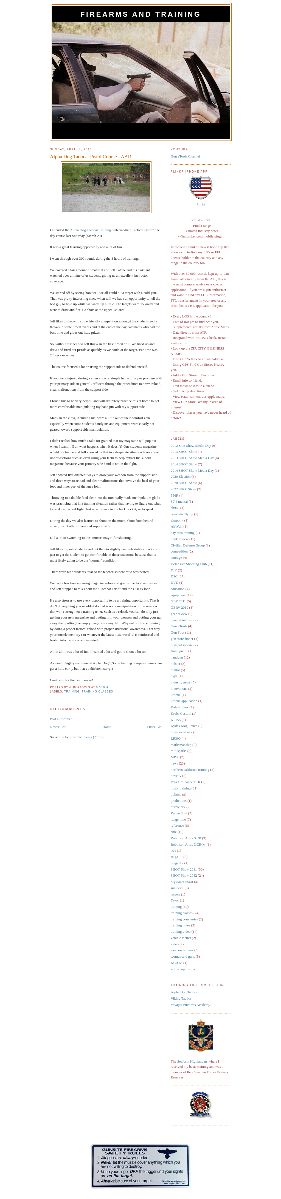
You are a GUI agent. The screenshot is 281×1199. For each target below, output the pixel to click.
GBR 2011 (178, 601)
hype (174, 676)
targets (175, 894)
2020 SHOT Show (184, 483)
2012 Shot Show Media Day (191, 445)
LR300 (176, 738)
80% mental (179, 501)
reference (177, 825)
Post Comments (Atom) (87, 737)
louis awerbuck (181, 732)
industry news (181, 682)
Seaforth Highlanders (192, 1061)
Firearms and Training (140, 14)
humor (175, 670)
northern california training (190, 770)
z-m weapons (180, 969)
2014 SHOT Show (184, 464)
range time (178, 819)
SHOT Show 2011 (184, 869)
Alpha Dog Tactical (184, 992)
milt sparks (178, 751)
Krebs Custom (181, 713)
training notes (180, 925)
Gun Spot (177, 632)
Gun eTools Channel (185, 156)
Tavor (175, 900)
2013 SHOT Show (184, 452)
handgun (177, 657)
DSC (174, 576)
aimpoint (177, 520)
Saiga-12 (177, 863)
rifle (174, 832)
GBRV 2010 (179, 607)
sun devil (177, 888)
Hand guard (179, 651)
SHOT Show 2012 (184, 875)
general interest (182, 620)
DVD (174, 582)
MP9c (175, 757)
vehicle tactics (181, 938)
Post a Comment (62, 719)
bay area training (183, 533)
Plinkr (200, 204)
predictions (179, 801)
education (178, 589)
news (174, 763)
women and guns (183, 956)
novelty (176, 776)
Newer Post (58, 727)
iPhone (176, 695)
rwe (173, 850)
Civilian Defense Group (188, 545)
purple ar (177, 807)
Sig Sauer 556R (182, 882)
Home (107, 727)
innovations (179, 688)
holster (175, 664)
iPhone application (184, 701)
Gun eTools (179, 626)
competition (179, 551)
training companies (184, 919)
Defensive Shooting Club (189, 564)
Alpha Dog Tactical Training (90, 230)
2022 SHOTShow (183, 489)
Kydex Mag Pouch (184, 726)
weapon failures (182, 950)
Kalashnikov (180, 707)
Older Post (154, 727)
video (175, 944)
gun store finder (182, 639)
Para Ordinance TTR (185, 782)
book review (180, 539)
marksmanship (181, 745)
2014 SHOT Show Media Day (192, 470)
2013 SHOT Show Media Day (192, 458)
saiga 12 (176, 857)
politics (176, 794)
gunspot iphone (182, 645)
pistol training (181, 788)
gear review (179, 614)
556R (174, 495)
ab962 (175, 508)
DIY (174, 570)
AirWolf (176, 526)
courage (176, 558)
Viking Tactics (181, 998)
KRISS (176, 720)
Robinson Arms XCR (186, 838)
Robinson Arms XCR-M (188, 844)
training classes (97, 691)
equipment (178, 595)
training (72, 691)
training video (181, 931)
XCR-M (176, 963)
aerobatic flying (182, 514)
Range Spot (179, 813)
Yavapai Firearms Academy (190, 1005)
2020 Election (181, 476)
